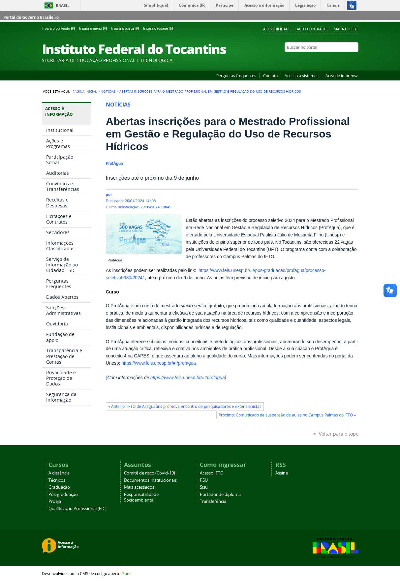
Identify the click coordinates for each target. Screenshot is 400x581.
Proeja (54, 501)
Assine (281, 473)
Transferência (213, 501)
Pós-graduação (63, 494)
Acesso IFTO (212, 473)
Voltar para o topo (338, 434)
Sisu (204, 487)
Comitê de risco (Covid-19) (149, 473)
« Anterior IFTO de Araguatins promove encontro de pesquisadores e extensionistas (185, 406)
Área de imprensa (341, 75)
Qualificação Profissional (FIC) (77, 508)
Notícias (108, 91)
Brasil (63, 5)
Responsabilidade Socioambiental (141, 497)
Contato (270, 75)
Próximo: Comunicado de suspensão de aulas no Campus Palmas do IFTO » (287, 415)
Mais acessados (139, 487)
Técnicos (56, 480)
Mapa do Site (346, 28)
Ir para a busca (125, 28)
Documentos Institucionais (150, 480)
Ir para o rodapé (158, 28)
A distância (59, 473)
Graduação (59, 487)
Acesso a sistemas (302, 75)
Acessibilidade (277, 28)
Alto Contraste (312, 28)
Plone (126, 573)
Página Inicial (85, 91)
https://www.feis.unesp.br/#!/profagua (158, 363)
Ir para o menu (93, 28)
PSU (204, 480)
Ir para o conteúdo (59, 28)
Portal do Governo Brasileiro (31, 17)
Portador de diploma (220, 494)
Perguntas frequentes (236, 75)
